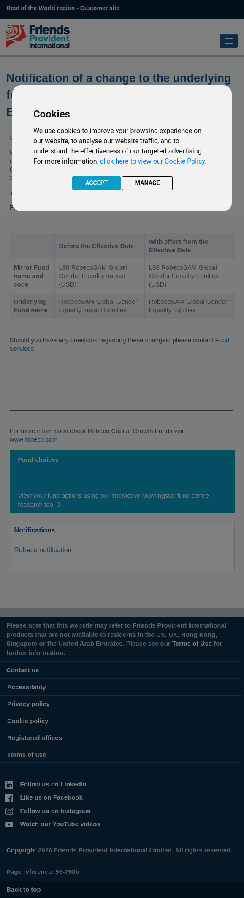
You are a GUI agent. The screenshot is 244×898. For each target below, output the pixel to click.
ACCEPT (96, 183)
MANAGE (147, 183)
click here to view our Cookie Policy (152, 161)
